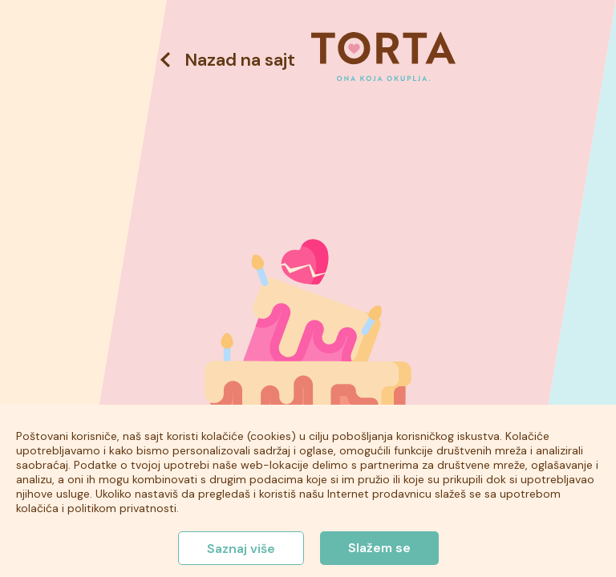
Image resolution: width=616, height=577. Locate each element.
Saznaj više (241, 548)
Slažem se (379, 547)
